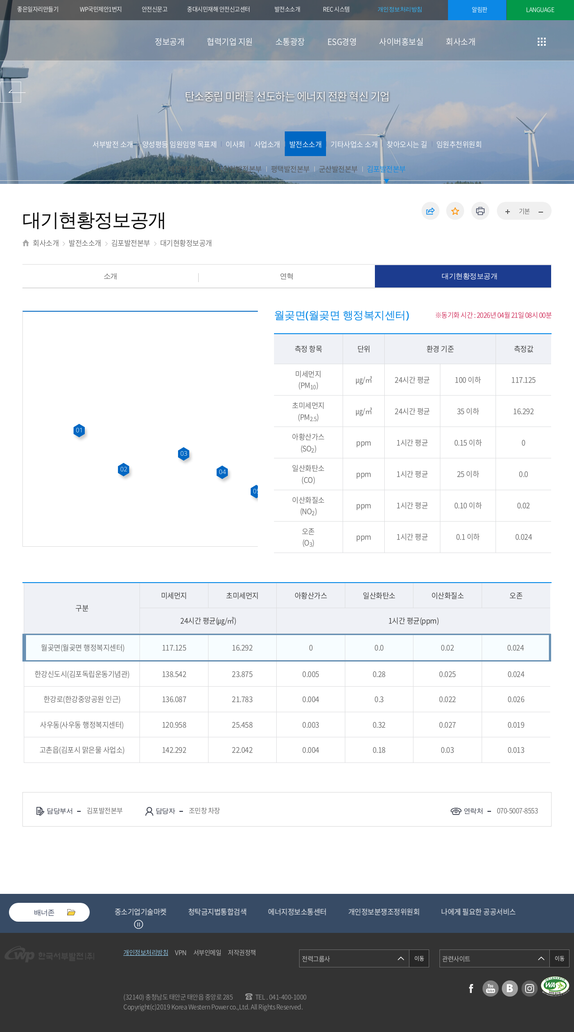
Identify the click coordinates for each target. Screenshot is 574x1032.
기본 (524, 210)
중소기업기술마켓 (149, 911)
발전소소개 (287, 8)
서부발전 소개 (112, 144)
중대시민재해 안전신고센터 (218, 8)
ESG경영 (342, 41)
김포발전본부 (386, 168)
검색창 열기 (564, 41)
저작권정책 (242, 952)
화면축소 (540, 212)
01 (79, 430)
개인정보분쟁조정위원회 (392, 911)
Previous (127, 924)
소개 (110, 276)
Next (149, 924)
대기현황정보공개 (186, 242)
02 (123, 469)
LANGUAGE (540, 9)
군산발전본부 (338, 168)
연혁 (287, 276)
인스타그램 (530, 988)
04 (222, 471)
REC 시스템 (342, 9)
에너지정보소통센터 (305, 911)
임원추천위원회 (459, 144)
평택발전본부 (290, 168)
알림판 (479, 9)
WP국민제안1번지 (101, 8)
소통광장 (290, 41)
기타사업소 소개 (354, 144)
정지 (138, 924)
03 (183, 453)
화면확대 (508, 212)
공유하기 (430, 211)
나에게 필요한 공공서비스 (486, 911)
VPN (181, 952)
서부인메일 (207, 952)
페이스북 (471, 988)
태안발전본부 (187, 168)
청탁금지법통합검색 (225, 911)
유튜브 (491, 988)
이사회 (235, 144)
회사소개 (460, 41)
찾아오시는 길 (407, 144)
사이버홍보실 (401, 41)
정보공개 (169, 41)
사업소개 (267, 144)
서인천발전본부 (239, 168)
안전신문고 (155, 8)
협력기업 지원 (230, 41)
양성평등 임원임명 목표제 (179, 144)
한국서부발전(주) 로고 (58, 40)
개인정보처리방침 (400, 9)
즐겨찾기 (455, 211)
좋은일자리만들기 (37, 8)
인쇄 (480, 211)
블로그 (510, 988)
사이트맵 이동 (541, 41)
